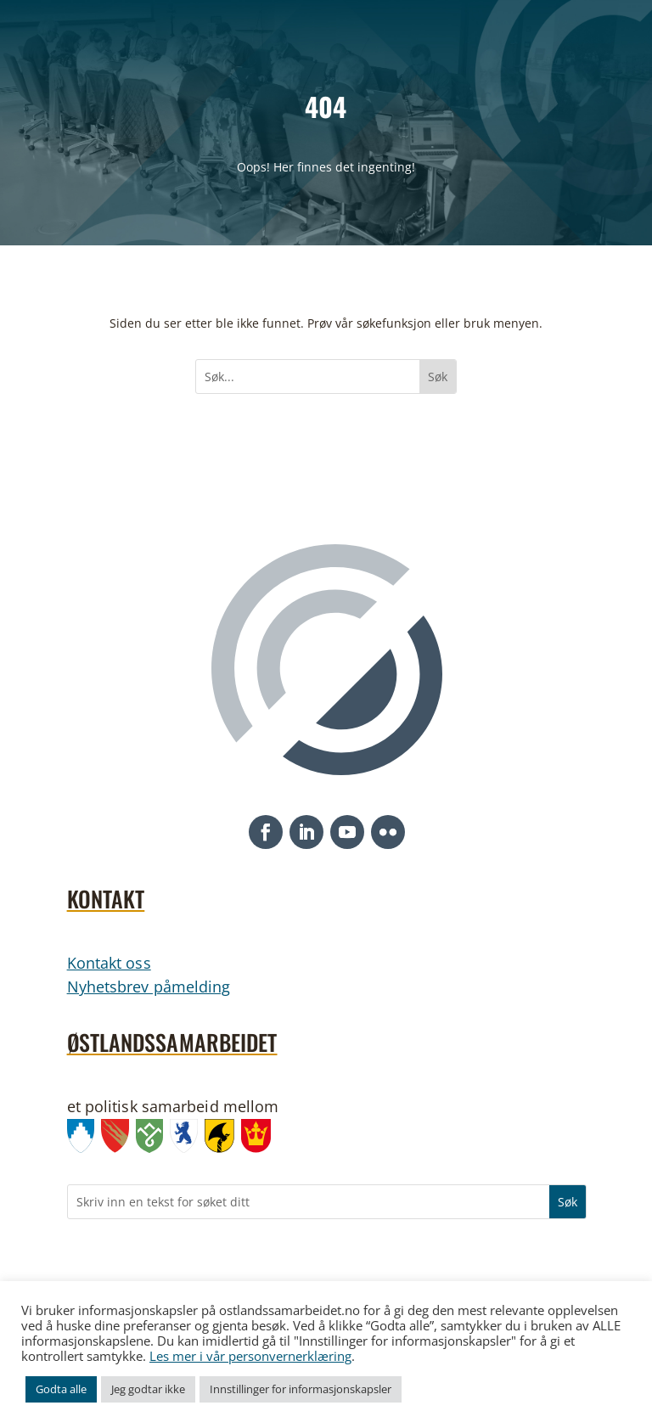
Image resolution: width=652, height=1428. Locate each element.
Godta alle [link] (61, 1389)
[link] (84, 1139)
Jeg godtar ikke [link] (148, 1389)
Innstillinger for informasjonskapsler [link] (300, 1389)
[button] (266, 832)
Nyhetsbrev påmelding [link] (149, 986)
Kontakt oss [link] (109, 963)
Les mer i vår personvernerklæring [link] (250, 1355)
